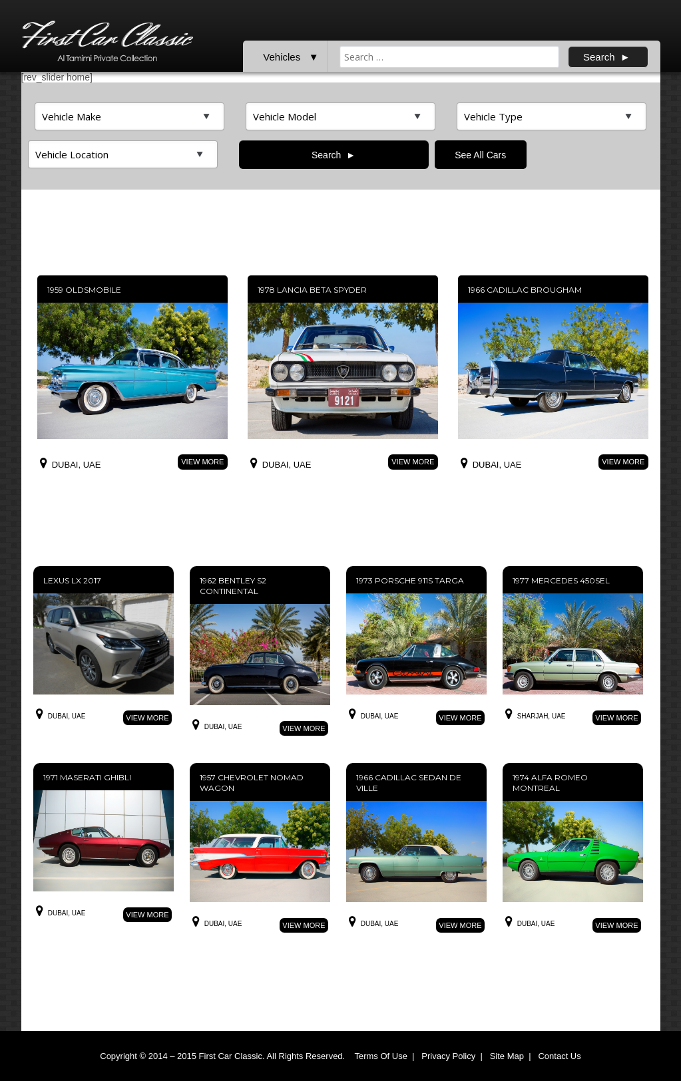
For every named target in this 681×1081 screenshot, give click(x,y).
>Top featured (129, 116)
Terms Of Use (380, 1056)
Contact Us (559, 1056)
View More (202, 462)
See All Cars (480, 155)
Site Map (507, 1056)
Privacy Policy (448, 1056)
